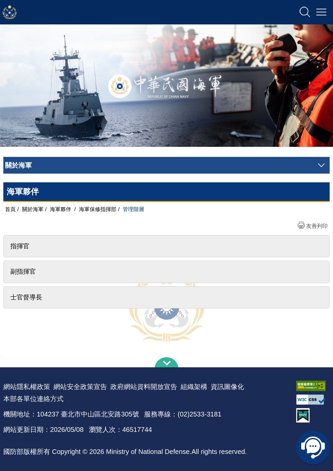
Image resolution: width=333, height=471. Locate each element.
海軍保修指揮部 (97, 209)
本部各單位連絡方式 (33, 398)
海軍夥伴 (60, 209)
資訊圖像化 (227, 386)
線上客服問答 (313, 447)
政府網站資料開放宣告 (143, 386)
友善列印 (317, 226)
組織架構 (194, 386)
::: (2, 355)
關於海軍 (32, 209)
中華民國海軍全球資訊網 (72, 12)
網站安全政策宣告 (80, 386)
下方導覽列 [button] (166, 362)
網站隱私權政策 (26, 386)
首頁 (10, 209)
